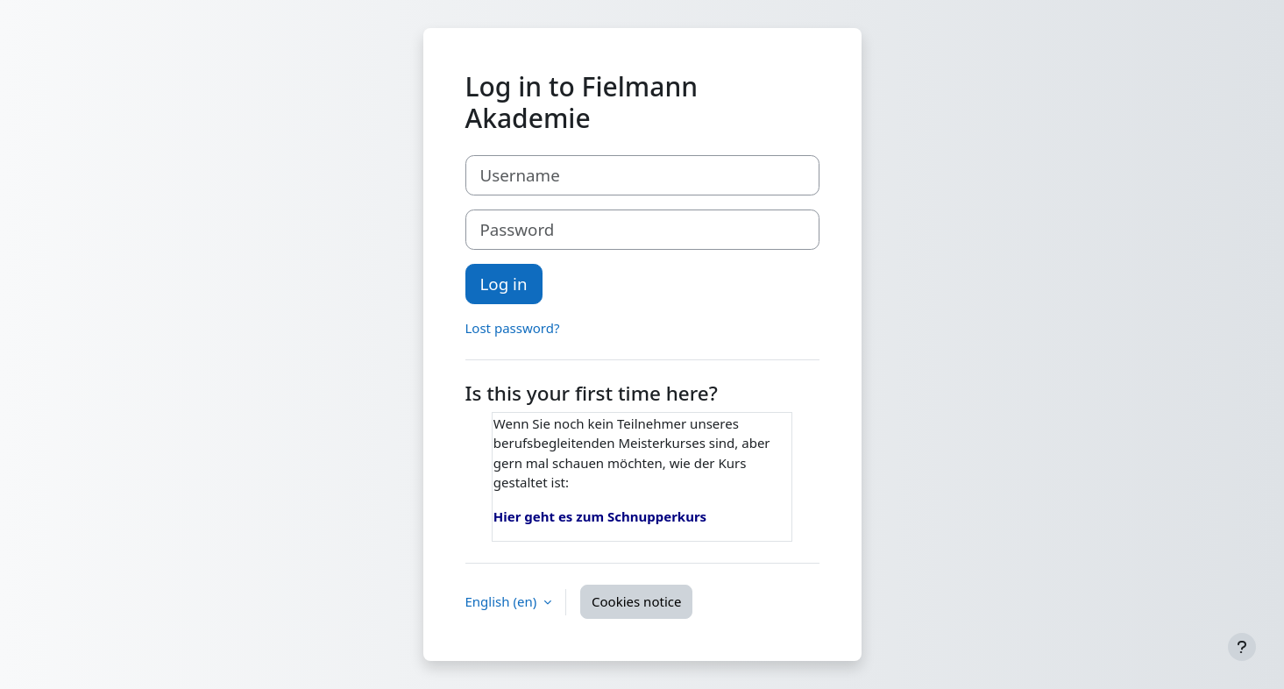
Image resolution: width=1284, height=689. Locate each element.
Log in (504, 284)
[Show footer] (1242, 647)
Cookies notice (636, 601)
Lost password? (512, 328)
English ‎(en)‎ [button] (503, 601)
